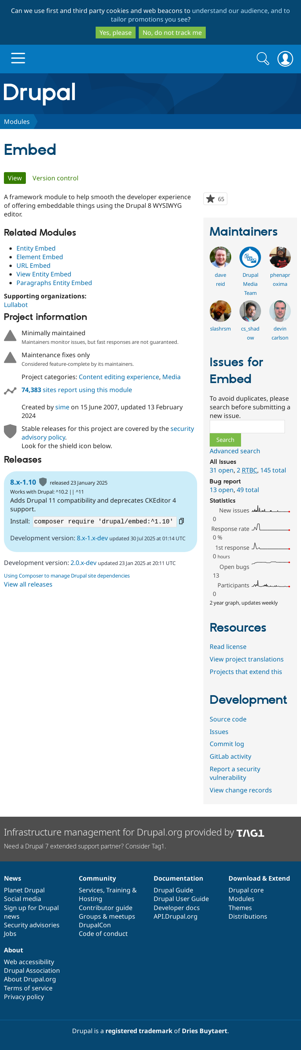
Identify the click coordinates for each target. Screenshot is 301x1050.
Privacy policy (24, 996)
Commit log (227, 743)
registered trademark (138, 1030)
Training (118, 890)
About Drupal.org (30, 979)
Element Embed (39, 257)
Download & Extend (259, 878)
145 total (273, 470)
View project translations (247, 659)
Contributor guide (105, 907)
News (12, 878)
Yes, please (116, 32)
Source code (228, 719)
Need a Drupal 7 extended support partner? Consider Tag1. (85, 846)
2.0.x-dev (83, 562)
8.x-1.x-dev (92, 538)
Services (91, 890)
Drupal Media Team (250, 283)
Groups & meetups (107, 916)
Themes (240, 907)
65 (222, 199)
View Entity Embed (43, 274)
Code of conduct (103, 933)
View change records (241, 790)
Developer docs (177, 907)
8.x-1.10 (23, 482)
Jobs (10, 933)
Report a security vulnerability (235, 773)
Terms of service (28, 988)
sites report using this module (77, 389)
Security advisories (32, 925)
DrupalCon (95, 925)
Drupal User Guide (181, 898)
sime (62, 407)
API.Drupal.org (176, 916)
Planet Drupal (24, 890)
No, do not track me (172, 32)
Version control (55, 178)
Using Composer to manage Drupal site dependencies (67, 575)
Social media (22, 898)
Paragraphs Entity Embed (54, 282)
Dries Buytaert (204, 1030)
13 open (222, 489)
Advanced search (235, 451)
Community (97, 878)
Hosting (90, 898)
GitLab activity (230, 756)
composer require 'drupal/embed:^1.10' (105, 521)
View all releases (28, 584)
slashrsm (220, 328)
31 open (222, 470)
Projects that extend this (246, 671)
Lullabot (16, 304)
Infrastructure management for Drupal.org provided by (134, 831)
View (17, 178)
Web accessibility (29, 961)
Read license (228, 646)
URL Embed (33, 265)
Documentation (178, 878)
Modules (17, 121)
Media (171, 376)
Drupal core (246, 890)
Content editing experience (119, 376)
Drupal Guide (173, 890)
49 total (248, 489)
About (13, 950)
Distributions (247, 916)
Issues (219, 731)
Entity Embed (36, 248)
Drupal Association (32, 970)
